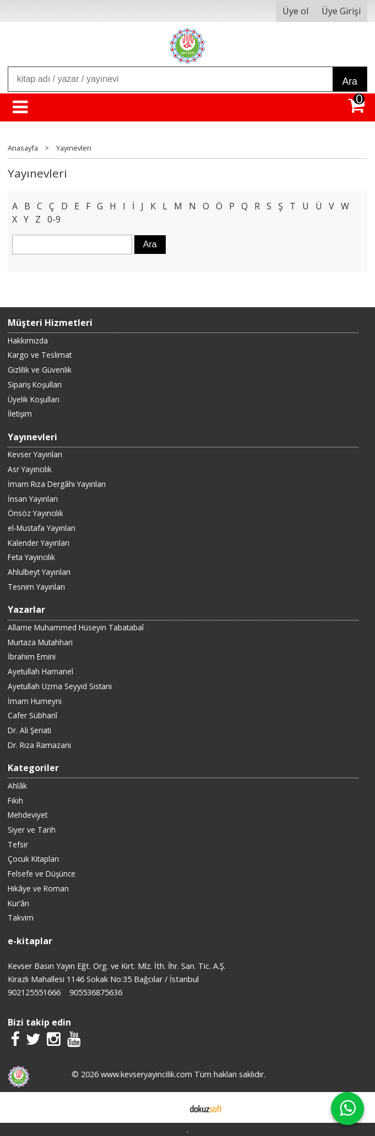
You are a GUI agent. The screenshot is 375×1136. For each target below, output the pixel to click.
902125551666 (34, 992)
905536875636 (95, 992)
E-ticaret (170, 1107)
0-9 (54, 219)
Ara (349, 81)
